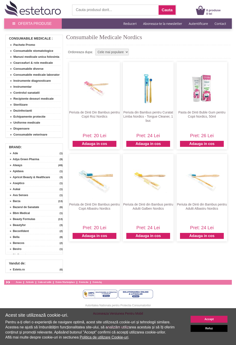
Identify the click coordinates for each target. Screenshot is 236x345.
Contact (220, 23)
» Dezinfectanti (19, 110)
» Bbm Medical (18, 213)
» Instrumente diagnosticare (29, 80)
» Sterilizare (17, 104)
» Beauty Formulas (21, 219)
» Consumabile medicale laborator (33, 74)
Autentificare (198, 23)
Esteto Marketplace (65, 282)
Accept (209, 319)
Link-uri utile (44, 282)
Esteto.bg (97, 282)
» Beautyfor (16, 225)
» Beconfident (18, 231)
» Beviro (14, 249)
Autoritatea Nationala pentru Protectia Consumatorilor (118, 305)
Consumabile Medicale (30, 38)
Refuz (209, 328)
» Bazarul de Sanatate (23, 207)
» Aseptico (15, 183)
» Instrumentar (19, 86)
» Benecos (15, 243)
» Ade (12, 153)
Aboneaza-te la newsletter (162, 23)
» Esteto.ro (16, 269)
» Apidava (15, 171)
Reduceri (129, 23)
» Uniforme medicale (23, 122)
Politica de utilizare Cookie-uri (104, 337)
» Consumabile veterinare (27, 134)
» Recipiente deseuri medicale (30, 98)
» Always (14, 165)
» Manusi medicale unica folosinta (33, 56)
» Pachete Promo (21, 44)
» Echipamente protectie (26, 116)
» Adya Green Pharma (23, 159)
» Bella (13, 237)
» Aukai (13, 189)
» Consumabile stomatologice (30, 50)
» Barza (13, 201)
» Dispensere (18, 128)
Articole (30, 282)
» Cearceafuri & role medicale (30, 62)
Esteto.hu (83, 282)
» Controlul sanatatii (23, 92)
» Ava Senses (17, 195)
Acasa (19, 282)
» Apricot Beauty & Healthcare (28, 177)
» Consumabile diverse (25, 68)
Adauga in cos (94, 144)
